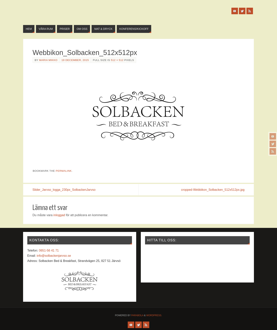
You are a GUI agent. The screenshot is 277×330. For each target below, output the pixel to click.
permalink (64, 170)
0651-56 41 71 (49, 250)
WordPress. (154, 315)
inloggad (59, 215)
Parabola (137, 315)
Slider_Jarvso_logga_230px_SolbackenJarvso (64, 189)
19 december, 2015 (75, 60)
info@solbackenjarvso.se (54, 255)
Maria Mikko (48, 60)
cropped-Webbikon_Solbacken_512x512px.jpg (212, 189)
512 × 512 (117, 60)
